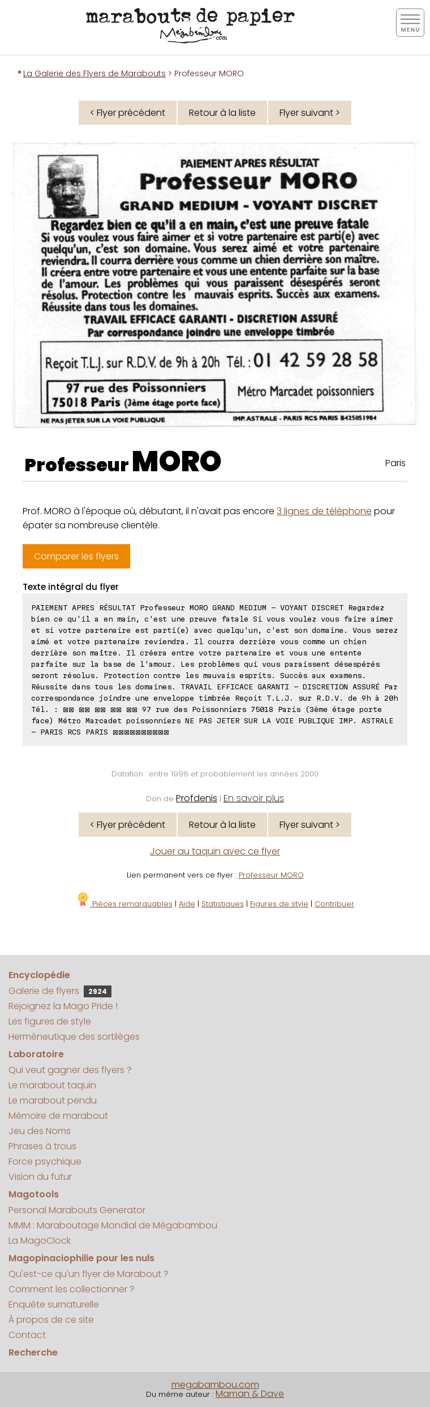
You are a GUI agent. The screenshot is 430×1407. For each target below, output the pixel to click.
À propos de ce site (51, 1319)
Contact (27, 1334)
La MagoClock (39, 1240)
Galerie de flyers (59, 990)
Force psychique (44, 1161)
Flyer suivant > (310, 112)
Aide (187, 903)
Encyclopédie (39, 975)
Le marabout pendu (52, 1100)
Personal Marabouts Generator (76, 1210)
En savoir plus (253, 798)
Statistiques (222, 903)
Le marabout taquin (52, 1085)
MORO (177, 461)
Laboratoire (36, 1054)
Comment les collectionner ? (71, 1289)
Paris (395, 463)
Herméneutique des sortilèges (74, 1036)
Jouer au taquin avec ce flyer (215, 851)
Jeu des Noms (39, 1130)
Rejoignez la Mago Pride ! (63, 1006)
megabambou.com (215, 1384)
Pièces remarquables (124, 903)
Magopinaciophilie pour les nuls (81, 1258)
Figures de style (279, 903)
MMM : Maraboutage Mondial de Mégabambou (112, 1225)
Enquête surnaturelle (53, 1304)
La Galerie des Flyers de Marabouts (94, 73)
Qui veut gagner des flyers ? (70, 1069)
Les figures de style (49, 1021)
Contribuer (334, 903)
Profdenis (196, 798)
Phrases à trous (42, 1146)
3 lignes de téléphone (324, 511)
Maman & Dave (250, 1393)
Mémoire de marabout (58, 1115)
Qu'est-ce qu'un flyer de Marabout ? (88, 1273)
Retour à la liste (222, 112)
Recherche (33, 1352)
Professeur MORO (271, 875)
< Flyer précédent (127, 112)
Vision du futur (40, 1176)
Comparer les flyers (76, 556)
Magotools (33, 1194)
